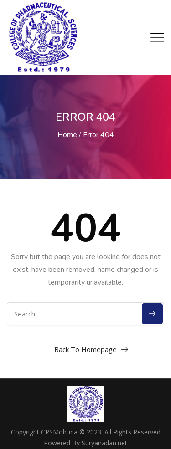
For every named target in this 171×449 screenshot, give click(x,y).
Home (67, 135)
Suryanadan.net (104, 443)
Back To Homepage (85, 349)
